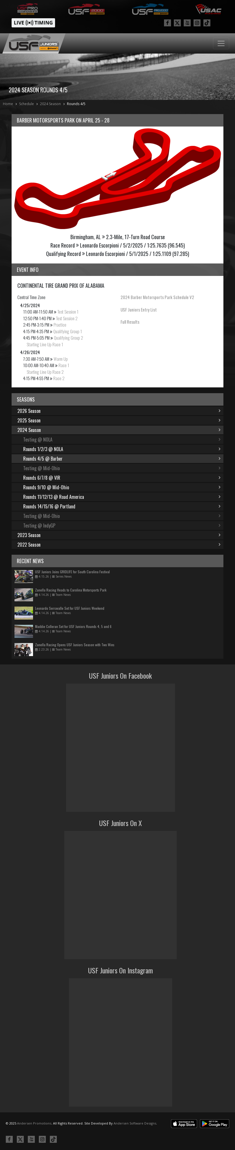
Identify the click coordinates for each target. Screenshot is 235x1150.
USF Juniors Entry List (139, 309)
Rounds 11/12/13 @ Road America (122, 496)
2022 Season (119, 544)
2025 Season (119, 420)
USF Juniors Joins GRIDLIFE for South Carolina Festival (72, 571)
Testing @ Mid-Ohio (122, 468)
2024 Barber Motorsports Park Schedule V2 (157, 297)
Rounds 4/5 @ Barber (122, 458)
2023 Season (119, 535)
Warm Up (61, 359)
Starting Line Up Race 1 (45, 344)
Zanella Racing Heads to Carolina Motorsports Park (70, 589)
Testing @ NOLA (122, 439)
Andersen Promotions (34, 1123)
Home (8, 103)
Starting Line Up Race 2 (45, 372)
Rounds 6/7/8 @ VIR (122, 477)
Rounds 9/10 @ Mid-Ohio (122, 487)
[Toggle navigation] (221, 43)
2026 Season (119, 410)
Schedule (26, 103)
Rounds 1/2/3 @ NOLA (122, 449)
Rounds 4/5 (76, 103)
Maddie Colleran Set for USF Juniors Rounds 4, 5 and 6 (73, 626)
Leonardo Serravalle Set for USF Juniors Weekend (69, 608)
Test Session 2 (67, 318)
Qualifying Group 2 (68, 337)
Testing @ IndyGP (122, 525)
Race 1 (64, 365)
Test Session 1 (68, 311)
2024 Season (50, 103)
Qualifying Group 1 (67, 331)
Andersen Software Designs (135, 1123)
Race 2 (59, 378)
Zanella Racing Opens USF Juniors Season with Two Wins (74, 644)
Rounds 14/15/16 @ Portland (122, 506)
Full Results (130, 321)
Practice (60, 324)
